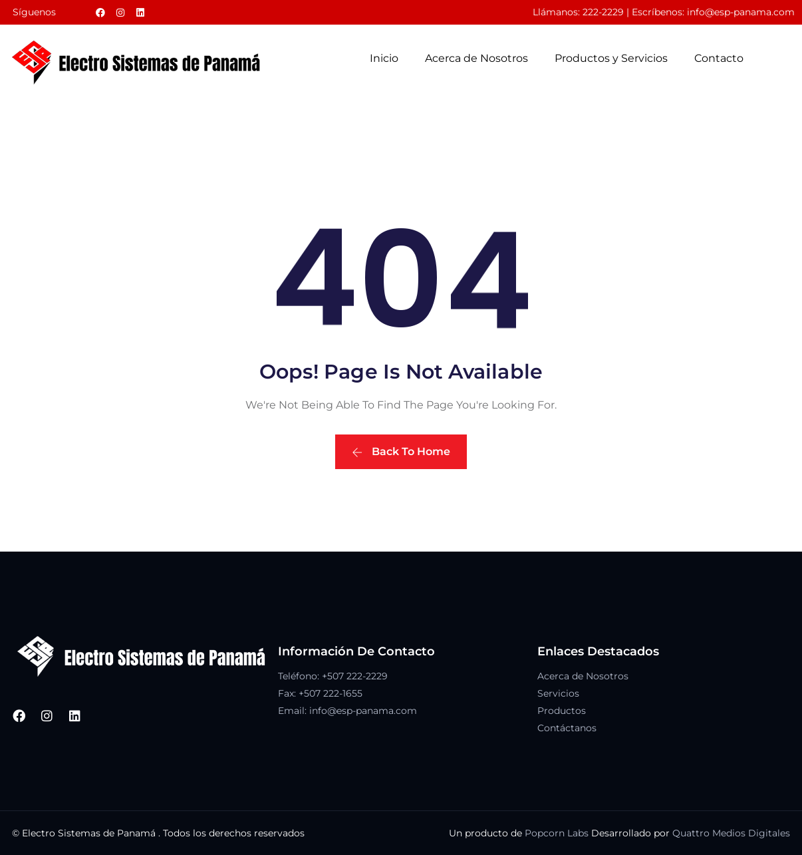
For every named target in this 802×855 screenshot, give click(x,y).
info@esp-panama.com (741, 12)
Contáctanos (567, 728)
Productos (561, 711)
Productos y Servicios (611, 58)
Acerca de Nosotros (476, 58)
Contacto (718, 58)
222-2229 (603, 12)
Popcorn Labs (557, 833)
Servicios (558, 693)
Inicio (384, 58)
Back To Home (401, 451)
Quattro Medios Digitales (731, 833)
